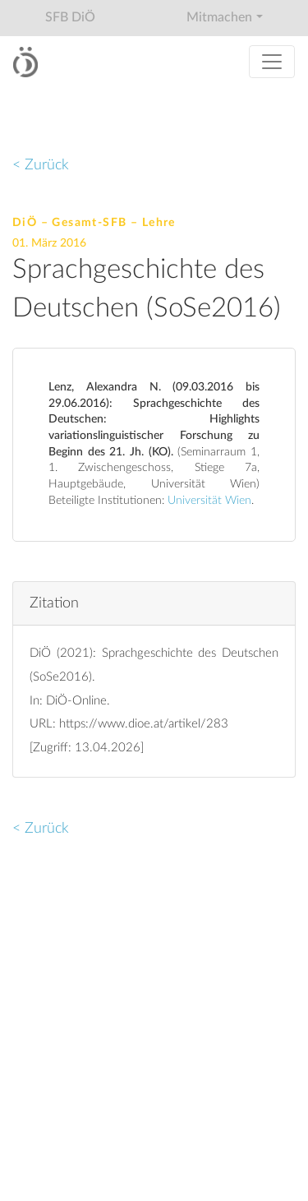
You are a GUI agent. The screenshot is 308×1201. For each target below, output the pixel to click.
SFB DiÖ (70, 17)
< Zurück (40, 165)
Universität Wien (209, 500)
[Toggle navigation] (272, 61)
